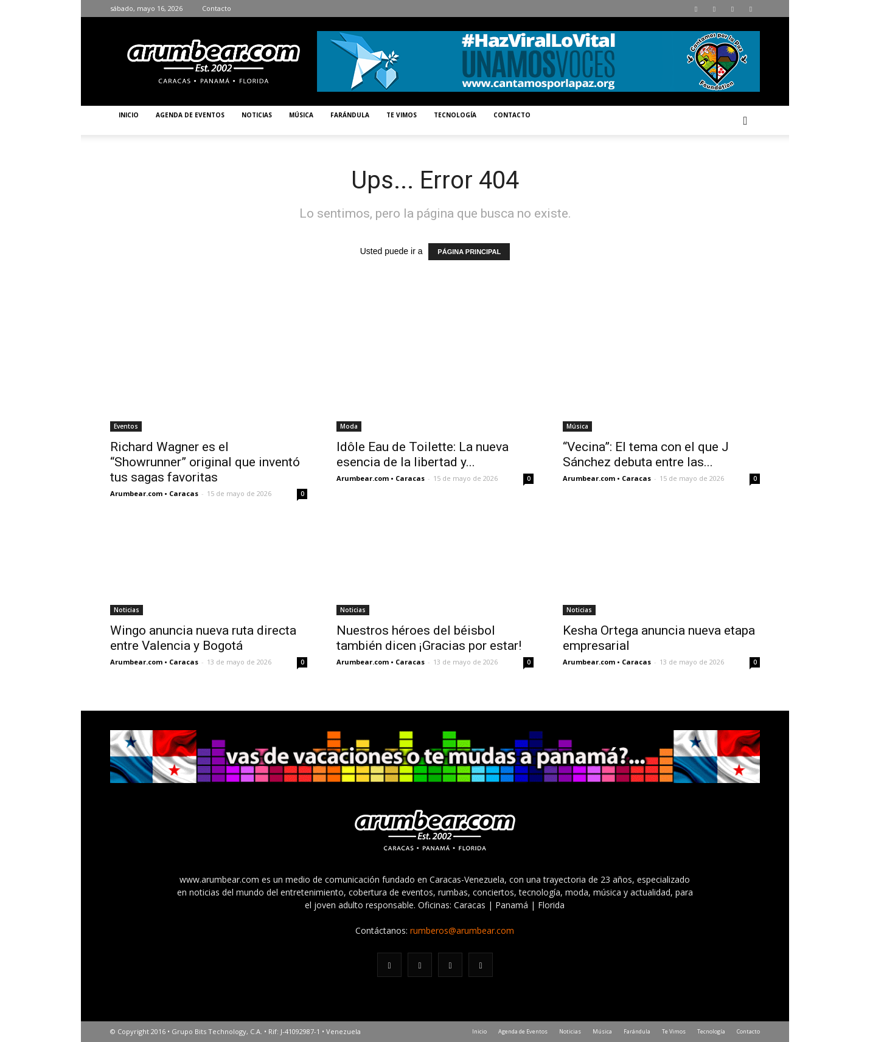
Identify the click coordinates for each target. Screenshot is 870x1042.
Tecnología (455, 115)
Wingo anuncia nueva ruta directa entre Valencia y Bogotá (203, 638)
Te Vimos (401, 115)
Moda (349, 426)
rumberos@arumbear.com (462, 930)
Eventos (126, 426)
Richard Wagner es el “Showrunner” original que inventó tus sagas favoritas (205, 462)
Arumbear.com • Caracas (154, 493)
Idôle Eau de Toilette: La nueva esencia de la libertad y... (422, 454)
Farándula (349, 115)
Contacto (216, 8)
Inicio (129, 115)
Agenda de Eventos (190, 115)
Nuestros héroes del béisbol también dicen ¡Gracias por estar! (428, 638)
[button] (745, 120)
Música (301, 115)
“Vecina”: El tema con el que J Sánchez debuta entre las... (646, 454)
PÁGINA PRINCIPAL (469, 251)
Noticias (257, 115)
